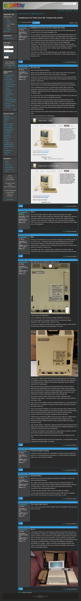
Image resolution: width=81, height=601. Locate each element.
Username (7, 45)
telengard (6, 140)
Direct (6, 65)
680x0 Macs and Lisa (38, 13)
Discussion (27, 13)
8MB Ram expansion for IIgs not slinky (10, 105)
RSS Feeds (8, 165)
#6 (77, 448)
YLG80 (6, 148)
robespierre (23, 212)
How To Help (60, 10)
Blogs (6, 161)
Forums (10, 10)
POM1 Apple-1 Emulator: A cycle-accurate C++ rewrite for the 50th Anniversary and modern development (10, 85)
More (14, 109)
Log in (19, 22)
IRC (8, 18)
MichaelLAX (23, 68)
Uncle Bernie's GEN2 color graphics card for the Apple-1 (11, 99)
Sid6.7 (5, 121)
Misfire (8, 24)
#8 (77, 502)
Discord (9, 22)
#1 (77, 25)
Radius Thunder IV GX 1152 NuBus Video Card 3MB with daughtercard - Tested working (9, 127)
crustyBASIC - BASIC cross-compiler (7, 136)
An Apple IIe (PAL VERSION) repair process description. (9, 144)
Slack (8, 27)
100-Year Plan (68, 10)
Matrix (8, 20)
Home (4, 10)
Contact (76, 10)
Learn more (7, 31)
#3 (77, 210)
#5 (77, 260)
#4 (77, 235)
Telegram (9, 29)
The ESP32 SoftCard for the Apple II (10, 94)
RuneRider (22, 28)
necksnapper (7, 133)
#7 (77, 473)
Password (7, 49)
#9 (77, 527)
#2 (77, 65)
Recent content (9, 38)
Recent (15, 10)
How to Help (10, 199)
